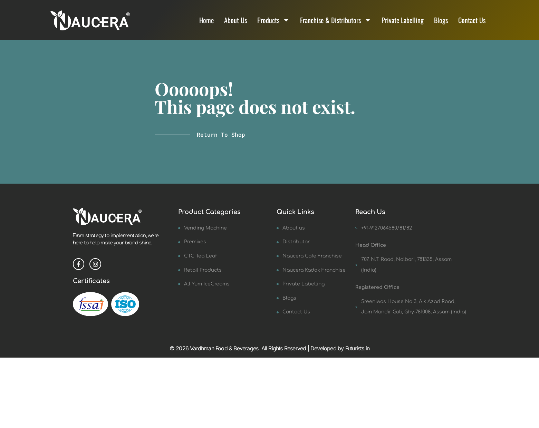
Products (273, 20)
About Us (235, 20)
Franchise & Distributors (335, 20)
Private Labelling (403, 20)
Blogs (441, 20)
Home (206, 20)
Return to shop (221, 134)
